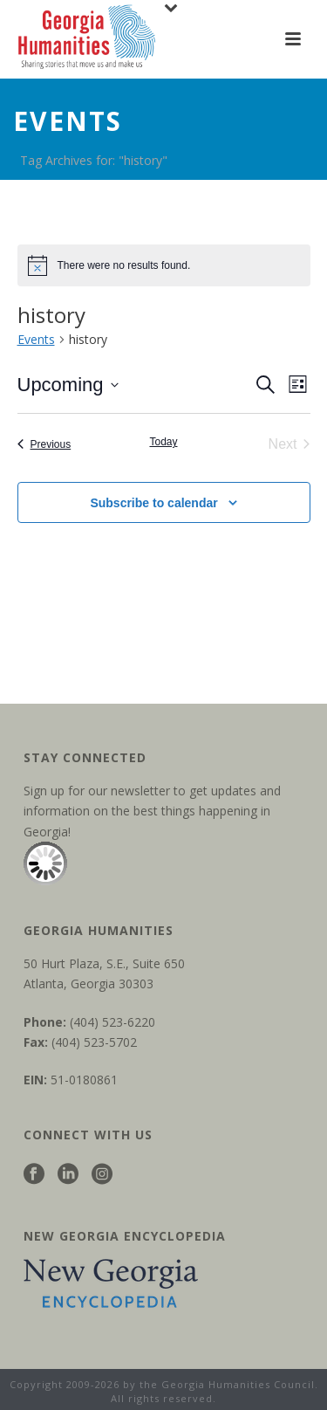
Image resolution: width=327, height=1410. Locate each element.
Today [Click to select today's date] (163, 442)
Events (36, 339)
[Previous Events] (44, 444)
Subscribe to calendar (153, 503)
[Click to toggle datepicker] (68, 384)
